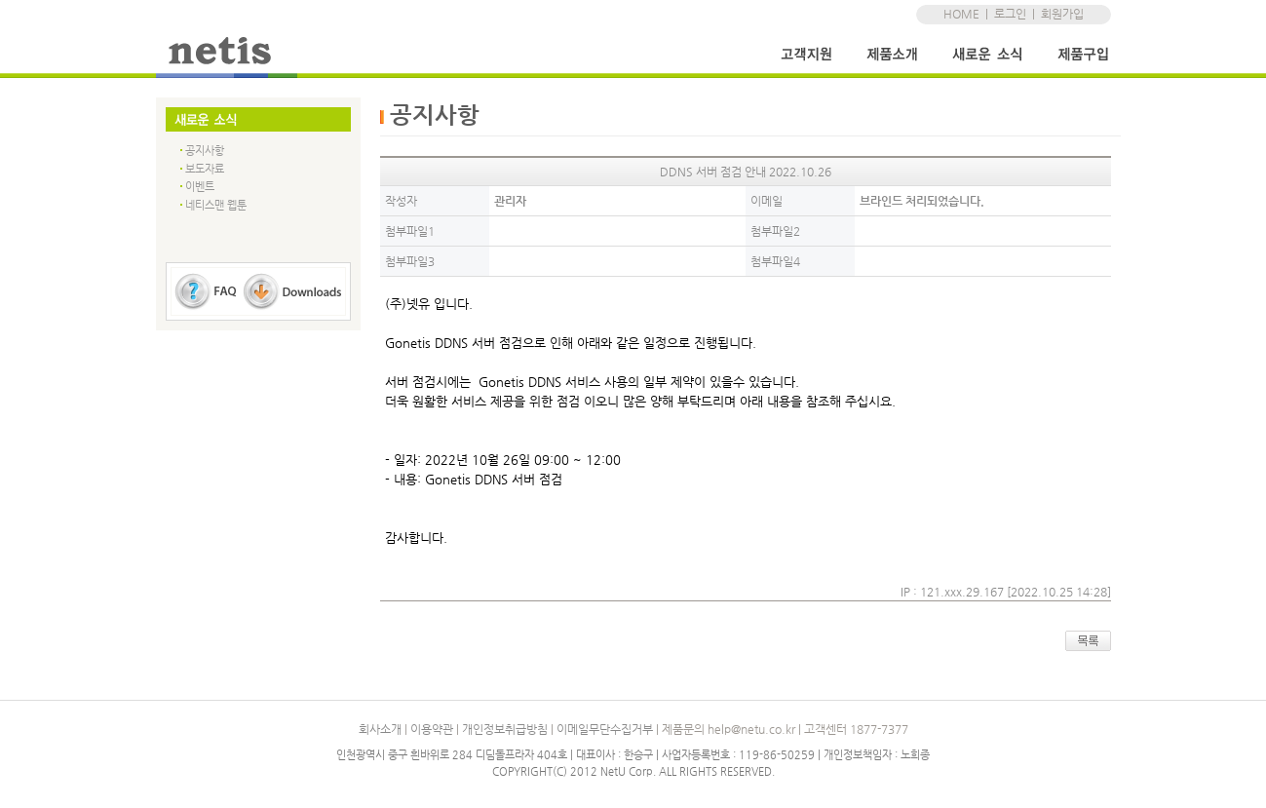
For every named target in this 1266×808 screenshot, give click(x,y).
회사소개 (380, 729)
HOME (961, 13)
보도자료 (204, 169)
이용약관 (431, 729)
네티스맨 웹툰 (216, 205)
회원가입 (1062, 13)
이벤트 (199, 186)
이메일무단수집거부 (604, 729)
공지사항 (204, 150)
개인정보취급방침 (505, 729)
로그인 (1010, 13)
